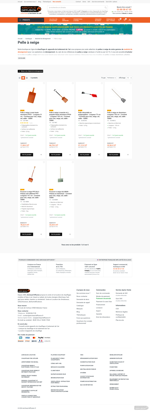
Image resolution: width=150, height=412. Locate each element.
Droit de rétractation (103, 317)
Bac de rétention (85, 385)
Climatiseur (54, 371)
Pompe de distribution (86, 381)
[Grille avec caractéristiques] (23, 78)
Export (98, 311)
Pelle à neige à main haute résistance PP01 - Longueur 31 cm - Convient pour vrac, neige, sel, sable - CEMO (31, 115)
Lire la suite (21, 58)
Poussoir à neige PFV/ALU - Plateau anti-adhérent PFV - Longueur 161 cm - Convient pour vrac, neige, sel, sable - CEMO (30, 195)
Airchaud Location (26, 355)
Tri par (103, 78)
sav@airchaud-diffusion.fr (41, 318)
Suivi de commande (98, 1)
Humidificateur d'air (86, 362)
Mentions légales (122, 312)
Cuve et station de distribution (85, 377)
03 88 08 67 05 (124, 9)
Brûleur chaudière (56, 367)
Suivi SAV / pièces (111, 1)
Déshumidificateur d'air (87, 358)
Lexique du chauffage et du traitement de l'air (34, 328)
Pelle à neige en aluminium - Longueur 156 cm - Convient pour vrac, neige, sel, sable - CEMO (117, 115)
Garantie (99, 314)
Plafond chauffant (56, 355)
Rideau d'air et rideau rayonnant (27, 376)
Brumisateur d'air (56, 378)
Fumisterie (112, 367)
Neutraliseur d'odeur (86, 369)
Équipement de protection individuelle (118, 379)
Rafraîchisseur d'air (57, 374)
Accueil (20, 1)
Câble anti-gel (55, 363)
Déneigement (113, 384)
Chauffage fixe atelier (28, 358)
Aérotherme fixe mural (28, 362)
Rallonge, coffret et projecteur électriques (117, 374)
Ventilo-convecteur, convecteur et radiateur (29, 396)
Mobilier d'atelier (114, 355)
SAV (89, 1)
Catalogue (80, 306)
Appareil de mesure (115, 371)
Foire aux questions (83, 318)
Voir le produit (26, 154)
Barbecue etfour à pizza (113, 388)
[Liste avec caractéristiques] (27, 78)
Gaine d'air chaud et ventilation (115, 362)
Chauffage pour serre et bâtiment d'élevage (29, 371)
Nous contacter (82, 296)
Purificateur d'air (85, 366)
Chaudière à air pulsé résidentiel (27, 391)
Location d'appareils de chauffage (30, 331)
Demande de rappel (83, 302)
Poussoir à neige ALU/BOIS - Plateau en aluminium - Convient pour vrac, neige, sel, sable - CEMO (60, 195)
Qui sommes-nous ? (30, 1)
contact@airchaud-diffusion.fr (33, 315)
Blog (39, 1)
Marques (80, 309)
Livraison (99, 308)
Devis (84, 1)
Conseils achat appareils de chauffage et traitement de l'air (39, 326)
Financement (100, 305)
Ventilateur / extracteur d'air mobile (59, 382)
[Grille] (19, 78)
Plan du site (120, 320)
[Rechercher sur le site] (75, 7)
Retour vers (31, 71)
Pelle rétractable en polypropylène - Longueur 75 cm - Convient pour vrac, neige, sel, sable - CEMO (89, 115)
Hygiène (81, 373)
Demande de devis (83, 299)
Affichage (122, 78)
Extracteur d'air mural (58, 386)
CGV (117, 309)
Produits (31, 20)
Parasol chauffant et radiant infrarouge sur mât (30, 381)
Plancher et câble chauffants (56, 359)
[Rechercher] (105, 7)
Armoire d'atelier (114, 358)
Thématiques (47, 1)
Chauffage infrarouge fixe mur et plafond (29, 386)
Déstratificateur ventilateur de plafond (58, 390)
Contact (78, 1)
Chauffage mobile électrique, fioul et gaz (28, 366)
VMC (80, 355)
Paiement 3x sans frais (104, 302)
